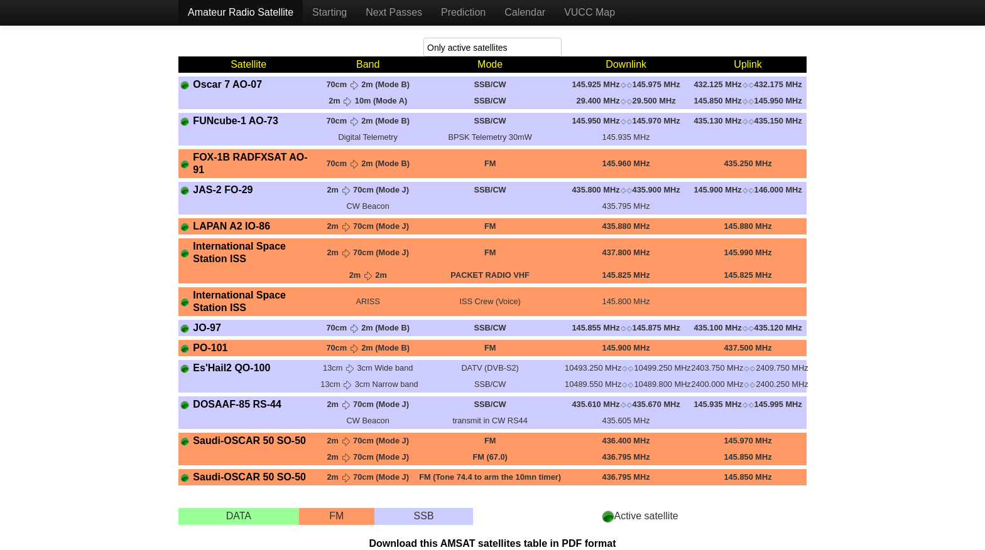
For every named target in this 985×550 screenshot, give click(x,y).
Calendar (524, 12)
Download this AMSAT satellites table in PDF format (492, 543)
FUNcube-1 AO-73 (235, 120)
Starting (329, 12)
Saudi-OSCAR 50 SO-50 (249, 440)
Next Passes (394, 12)
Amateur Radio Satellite (240, 12)
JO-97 (206, 327)
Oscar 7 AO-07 (227, 84)
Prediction (463, 12)
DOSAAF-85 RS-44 (237, 404)
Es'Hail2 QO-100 (231, 367)
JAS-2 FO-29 (223, 189)
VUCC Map (589, 12)
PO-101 (210, 347)
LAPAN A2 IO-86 (231, 226)
